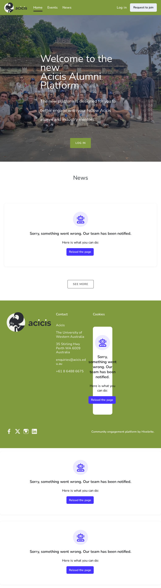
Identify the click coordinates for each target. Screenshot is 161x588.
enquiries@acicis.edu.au (71, 361)
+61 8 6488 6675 (70, 371)
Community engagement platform (114, 432)
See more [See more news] (80, 284)
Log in (122, 7)
